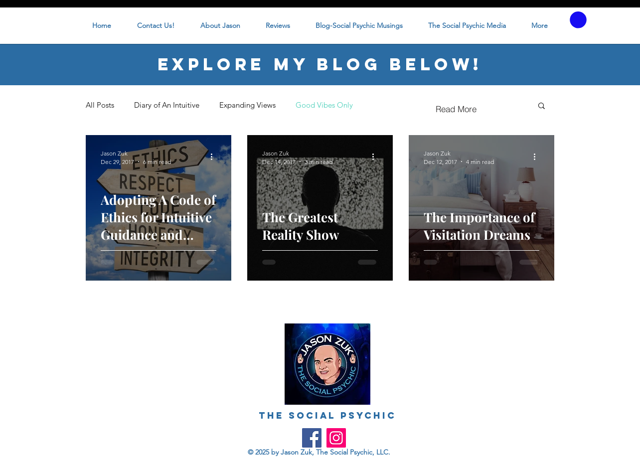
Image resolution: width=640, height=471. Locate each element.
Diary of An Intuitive (166, 105)
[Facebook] (311, 438)
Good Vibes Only (324, 105)
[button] (578, 19)
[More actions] (215, 157)
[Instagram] (336, 438)
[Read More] (456, 109)
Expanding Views (247, 105)
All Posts (100, 105)
